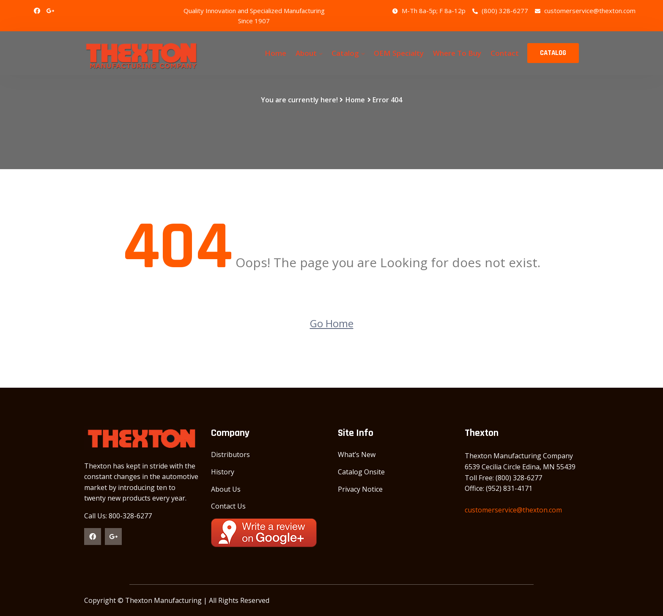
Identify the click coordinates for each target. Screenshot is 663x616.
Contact (504, 53)
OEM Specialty (399, 53)
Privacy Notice (360, 489)
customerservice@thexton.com (585, 10)
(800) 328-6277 (500, 10)
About (306, 53)
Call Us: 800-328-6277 (118, 515)
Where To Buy (457, 53)
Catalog (345, 53)
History (222, 471)
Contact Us (228, 506)
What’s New (356, 454)
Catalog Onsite (361, 471)
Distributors (230, 454)
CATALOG (553, 52)
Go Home (331, 323)
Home (275, 53)
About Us (226, 489)
